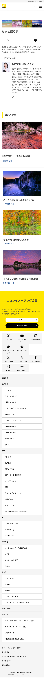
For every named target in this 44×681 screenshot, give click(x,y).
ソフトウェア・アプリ (13, 424)
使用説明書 (9, 503)
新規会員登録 (22, 326)
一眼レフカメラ (10, 406)
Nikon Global (6, 669)
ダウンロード (10, 509)
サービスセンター (11, 485)
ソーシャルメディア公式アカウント (18, 552)
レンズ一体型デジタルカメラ (15, 412)
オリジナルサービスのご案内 (15, 631)
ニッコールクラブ (11, 564)
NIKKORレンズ (10, 418)
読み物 (7, 594)
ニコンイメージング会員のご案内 (17, 607)
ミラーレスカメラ (11, 400)
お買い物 (5, 619)
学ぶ (3, 522)
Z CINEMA (8, 394)
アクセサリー (9, 443)
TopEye (7, 570)
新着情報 (5, 382)
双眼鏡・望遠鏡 (10, 430)
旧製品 (7, 449)
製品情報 (5, 388)
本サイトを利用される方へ (11, 652)
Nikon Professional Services (15, 516)
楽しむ (4, 576)
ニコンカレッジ (10, 534)
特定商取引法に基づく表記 (14, 643)
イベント (8, 558)
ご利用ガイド (10, 637)
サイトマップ (6, 665)
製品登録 (8, 467)
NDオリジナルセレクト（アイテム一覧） (20, 625)
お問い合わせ (10, 473)
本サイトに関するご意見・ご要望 (14, 661)
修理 (6, 491)
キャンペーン (6, 613)
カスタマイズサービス (13, 497)
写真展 (7, 588)
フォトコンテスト (11, 600)
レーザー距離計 (10, 437)
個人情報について (8, 656)
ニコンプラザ (10, 582)
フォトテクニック (11, 528)
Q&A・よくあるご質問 (13, 479)
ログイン (22, 320)
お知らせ (8, 461)
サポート (5, 455)
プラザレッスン (10, 540)
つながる (5, 546)
